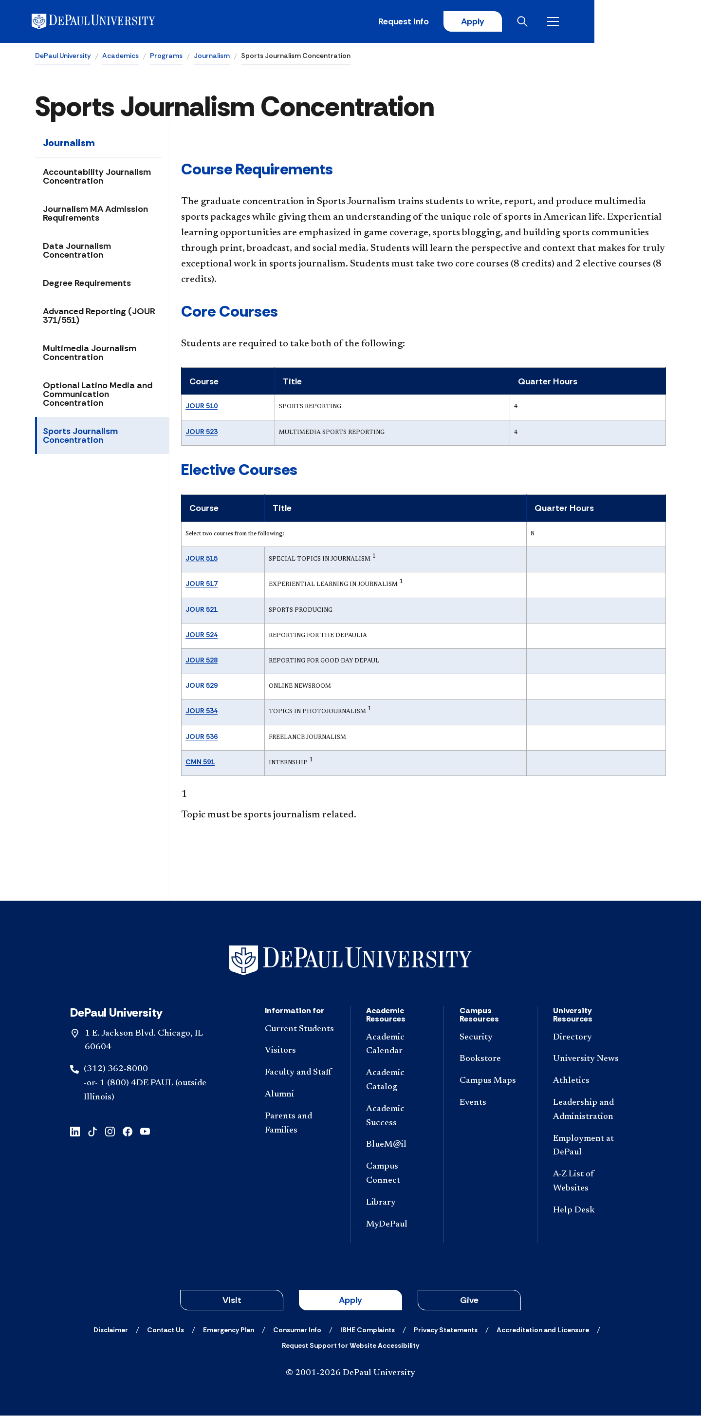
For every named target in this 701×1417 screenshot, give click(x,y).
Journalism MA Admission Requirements (95, 215)
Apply (575, 22)
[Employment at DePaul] (588, 1147)
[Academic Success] (397, 1117)
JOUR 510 (201, 407)
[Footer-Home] (350, 961)
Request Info (505, 22)
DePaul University (63, 56)
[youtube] (145, 1132)
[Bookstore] (490, 1061)
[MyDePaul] (397, 1226)
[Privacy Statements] (446, 1331)
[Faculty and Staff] (299, 1074)
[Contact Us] (165, 1331)
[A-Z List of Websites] (588, 1183)
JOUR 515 (201, 559)
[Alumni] (299, 1096)
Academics (120, 56)
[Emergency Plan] (228, 1331)
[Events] (490, 1104)
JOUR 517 (201, 585)
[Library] (397, 1204)
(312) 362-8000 (116, 1070)
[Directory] (588, 1039)
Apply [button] (350, 1301)
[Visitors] (299, 1052)
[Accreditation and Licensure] (543, 1331)
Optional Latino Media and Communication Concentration (97, 395)
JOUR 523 (201, 432)
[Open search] (627, 22)
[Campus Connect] (397, 1175)
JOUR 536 (201, 737)
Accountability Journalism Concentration (97, 178)
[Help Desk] (588, 1212)
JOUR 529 (201, 686)
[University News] (588, 1061)
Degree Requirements (87, 284)
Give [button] (469, 1301)
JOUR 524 (201, 635)
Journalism (212, 56)
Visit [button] (231, 1301)
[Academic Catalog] (397, 1082)
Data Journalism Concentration (77, 252)
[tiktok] (92, 1132)
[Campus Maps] (490, 1083)
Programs (166, 56)
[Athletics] (588, 1083)
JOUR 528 (201, 661)
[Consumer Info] (297, 1331)
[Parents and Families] (299, 1125)
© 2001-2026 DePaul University (350, 1374)
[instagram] (110, 1132)
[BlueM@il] (397, 1146)
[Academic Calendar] (397, 1046)
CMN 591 (200, 762)
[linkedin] (75, 1132)
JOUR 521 (201, 610)
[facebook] (127, 1132)
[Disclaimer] (110, 1331)
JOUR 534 (201, 712)
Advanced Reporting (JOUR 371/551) (99, 317)
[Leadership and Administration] (588, 1111)
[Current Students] (299, 1030)
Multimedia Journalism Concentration (89, 354)
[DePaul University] (111, 22)
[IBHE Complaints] (367, 1331)
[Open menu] (658, 22)
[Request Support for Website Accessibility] (350, 1347)
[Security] (490, 1039)
